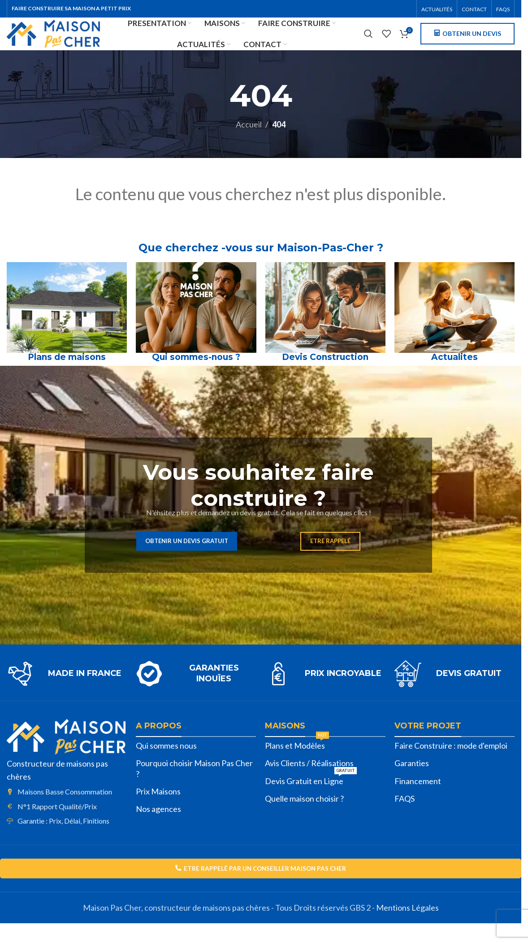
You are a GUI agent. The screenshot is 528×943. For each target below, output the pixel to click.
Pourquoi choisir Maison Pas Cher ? (194, 784)
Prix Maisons (158, 807)
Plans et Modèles (297, 759)
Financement (417, 797)
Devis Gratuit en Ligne (311, 795)
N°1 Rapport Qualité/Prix (57, 822)
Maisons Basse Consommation (64, 807)
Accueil (249, 140)
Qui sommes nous (166, 761)
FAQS (404, 814)
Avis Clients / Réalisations (309, 779)
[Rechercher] (368, 43)
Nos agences (158, 825)
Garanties (411, 779)
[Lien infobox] (67, 689)
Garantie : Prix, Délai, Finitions (63, 836)
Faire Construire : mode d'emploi (450, 761)
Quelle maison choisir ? (304, 814)
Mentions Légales (407, 925)
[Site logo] (77, 41)
